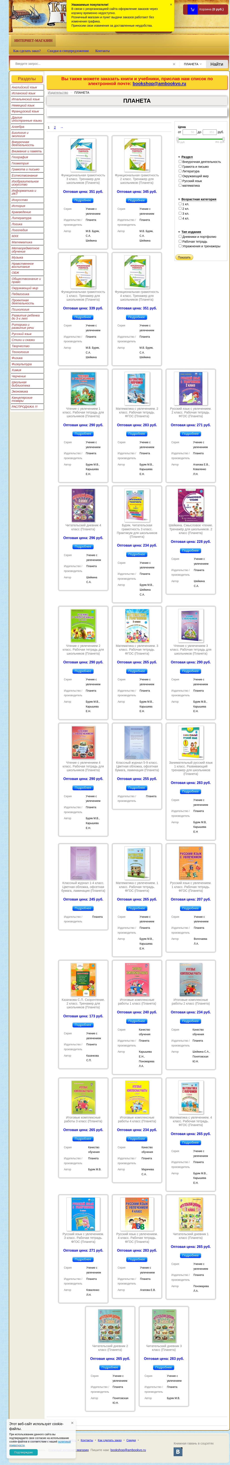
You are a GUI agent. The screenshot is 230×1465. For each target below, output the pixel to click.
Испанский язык (23, 93)
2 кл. (184, 208)
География (20, 157)
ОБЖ (15, 272)
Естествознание (25, 175)
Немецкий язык (23, 105)
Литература (21, 218)
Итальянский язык (26, 99)
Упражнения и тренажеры (200, 246)
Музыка (17, 257)
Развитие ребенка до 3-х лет (26, 317)
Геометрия (20, 163)
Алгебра (18, 126)
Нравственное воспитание (23, 265)
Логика (17, 224)
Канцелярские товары (22, 399)
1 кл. (184, 204)
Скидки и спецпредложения (68, 51)
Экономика (20, 391)
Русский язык (22, 334)
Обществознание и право (26, 280)
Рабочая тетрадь (193, 241)
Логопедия (20, 230)
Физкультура (22, 364)
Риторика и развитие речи (23, 326)
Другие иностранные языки (27, 119)
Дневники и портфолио (197, 236)
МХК (15, 236)
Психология (20, 309)
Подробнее (82, 200)
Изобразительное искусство (25, 183)
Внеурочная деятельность (23, 143)
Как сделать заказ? (27, 51)
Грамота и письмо (25, 169)
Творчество (21, 346)
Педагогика (20, 294)
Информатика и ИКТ (24, 192)
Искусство (20, 200)
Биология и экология (20, 134)
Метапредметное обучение (25, 249)
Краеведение (21, 212)
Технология (20, 352)
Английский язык (24, 87)
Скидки (131, 1440)
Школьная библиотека (21, 383)
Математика (22, 242)
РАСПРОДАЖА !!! (24, 406)
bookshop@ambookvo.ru (159, 83)
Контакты (102, 51)
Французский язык (25, 111)
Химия (16, 370)
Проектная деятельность (23, 301)
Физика (17, 358)
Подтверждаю (23, 1452)
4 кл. (184, 218)
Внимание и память (27, 151)
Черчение (19, 376)
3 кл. (184, 213)
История (18, 206)
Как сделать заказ (110, 1440)
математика (189, 185)
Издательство (58, 92)
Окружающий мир (25, 288)
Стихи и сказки (23, 340)
